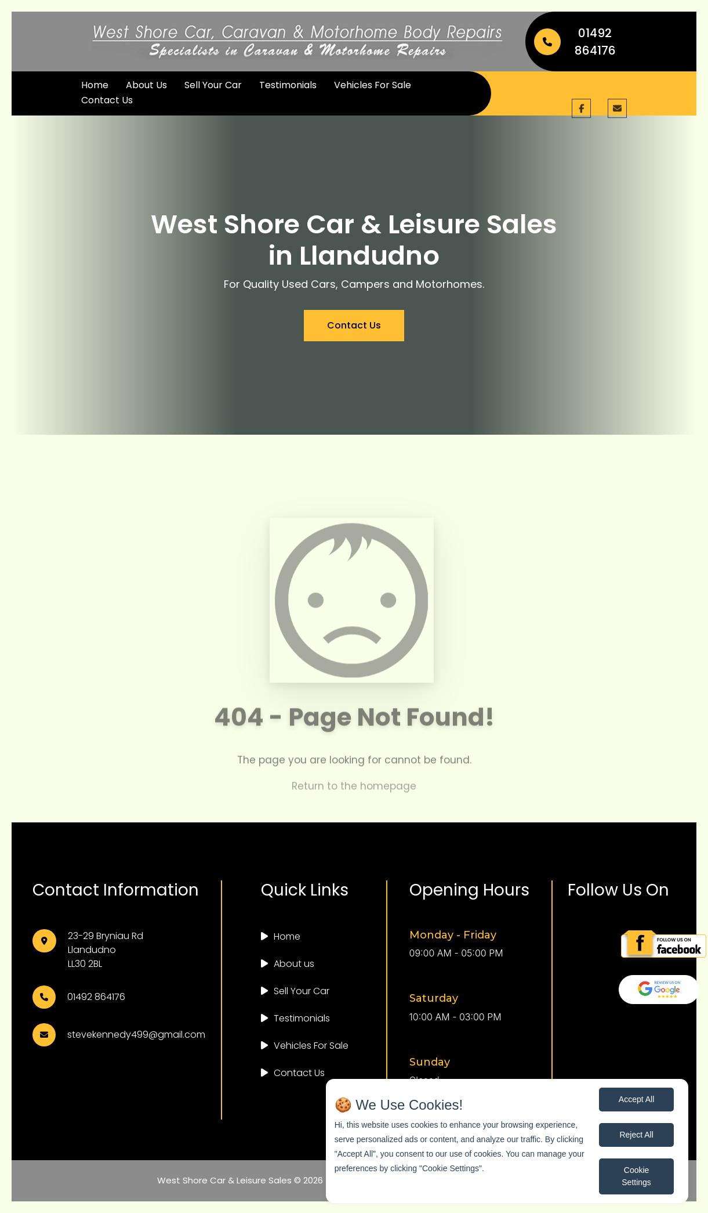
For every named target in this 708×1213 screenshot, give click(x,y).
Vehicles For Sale (372, 85)
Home (94, 85)
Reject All (636, 1134)
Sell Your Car (213, 85)
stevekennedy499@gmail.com (136, 1034)
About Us (146, 85)
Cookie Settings (636, 1176)
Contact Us (107, 100)
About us (294, 963)
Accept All (636, 1099)
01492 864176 (575, 42)
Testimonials (288, 85)
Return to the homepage (354, 793)
